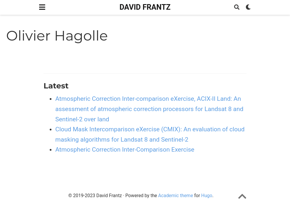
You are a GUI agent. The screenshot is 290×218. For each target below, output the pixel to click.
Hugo (206, 195)
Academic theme (175, 195)
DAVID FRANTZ (145, 7)
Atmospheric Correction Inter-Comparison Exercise (124, 149)
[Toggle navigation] (42, 7)
